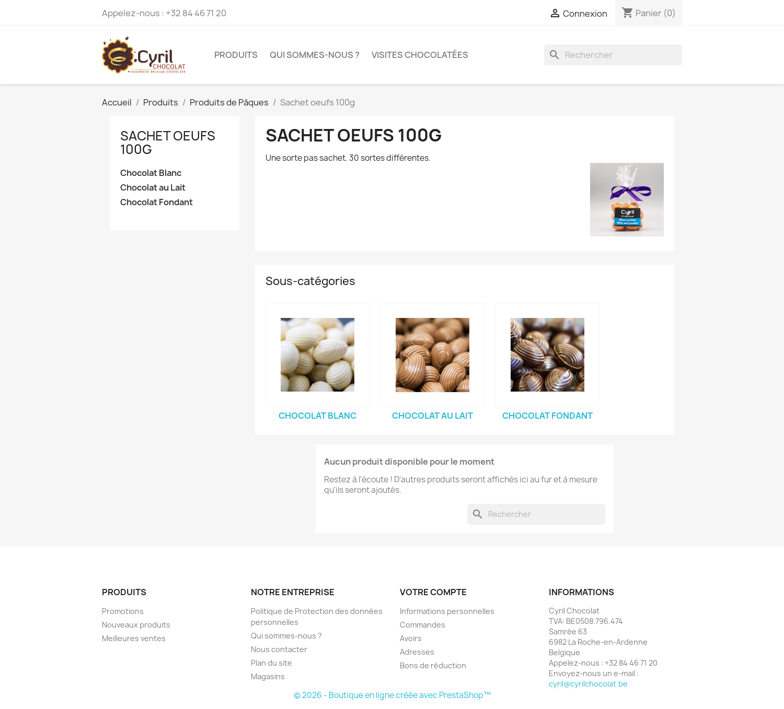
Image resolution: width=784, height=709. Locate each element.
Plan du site (271, 663)
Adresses (417, 652)
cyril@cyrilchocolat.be (588, 684)
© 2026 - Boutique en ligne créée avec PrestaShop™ (392, 695)
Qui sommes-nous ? (315, 55)
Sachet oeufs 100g (167, 142)
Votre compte (433, 592)
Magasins (268, 676)
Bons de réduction (433, 665)
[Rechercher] (613, 54)
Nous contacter (279, 649)
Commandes (422, 625)
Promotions (123, 611)
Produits (236, 55)
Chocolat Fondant (156, 202)
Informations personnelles (447, 611)
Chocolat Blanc (150, 173)
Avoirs (411, 638)
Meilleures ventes (134, 638)
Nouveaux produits (136, 625)
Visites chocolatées (420, 55)
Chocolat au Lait (153, 187)
